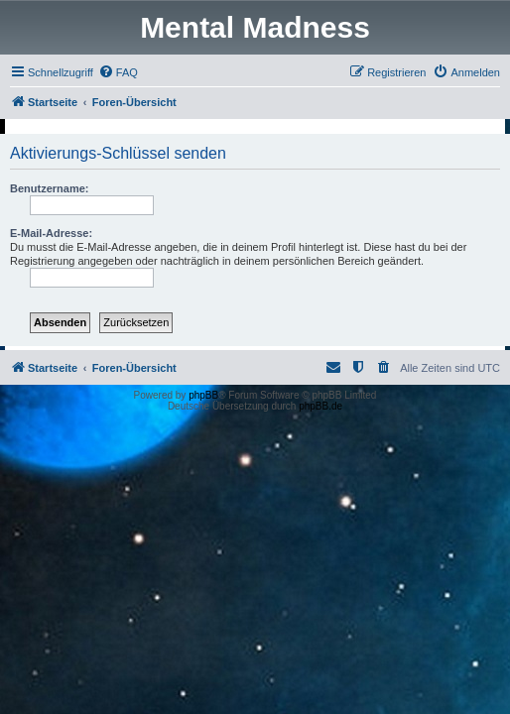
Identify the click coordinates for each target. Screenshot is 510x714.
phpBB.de (320, 406)
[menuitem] (118, 72)
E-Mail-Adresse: (51, 233)
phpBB (203, 395)
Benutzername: (49, 188)
